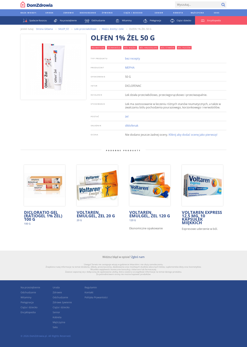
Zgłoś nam (138, 257)
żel (126, 116)
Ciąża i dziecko (29, 307)
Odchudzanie (28, 292)
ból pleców (184, 47)
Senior (56, 312)
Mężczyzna (59, 322)
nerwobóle (114, 47)
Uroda (56, 287)
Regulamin (91, 287)
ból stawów (167, 47)
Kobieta (57, 317)
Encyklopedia (28, 312)
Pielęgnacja (27, 302)
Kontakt (89, 292)
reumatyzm (98, 47)
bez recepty (132, 58)
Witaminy (26, 297)
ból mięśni (130, 47)
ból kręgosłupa (148, 47)
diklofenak (131, 125)
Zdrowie (57, 292)
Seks (55, 327)
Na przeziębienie (30, 287)
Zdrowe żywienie (62, 302)
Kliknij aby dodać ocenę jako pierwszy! (193, 135)
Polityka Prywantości (96, 297)
